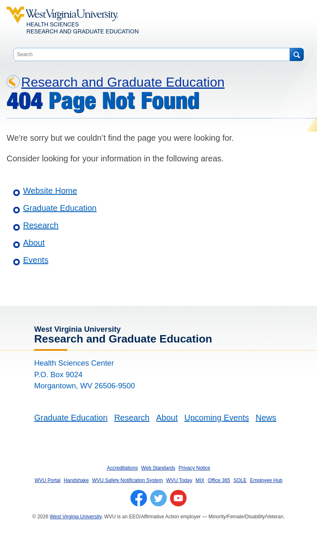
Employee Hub (266, 480)
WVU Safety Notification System (127, 480)
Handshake (76, 480)
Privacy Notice (195, 468)
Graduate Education (60, 208)
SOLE (240, 480)
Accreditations (122, 468)
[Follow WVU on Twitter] (158, 498)
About (34, 242)
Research (41, 225)
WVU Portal (48, 480)
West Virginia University (75, 517)
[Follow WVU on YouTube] (178, 498)
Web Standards (158, 468)
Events (35, 260)
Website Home (50, 190)
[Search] (296, 54)
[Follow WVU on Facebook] (138, 498)
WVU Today (179, 480)
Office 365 (219, 480)
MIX (200, 480)
